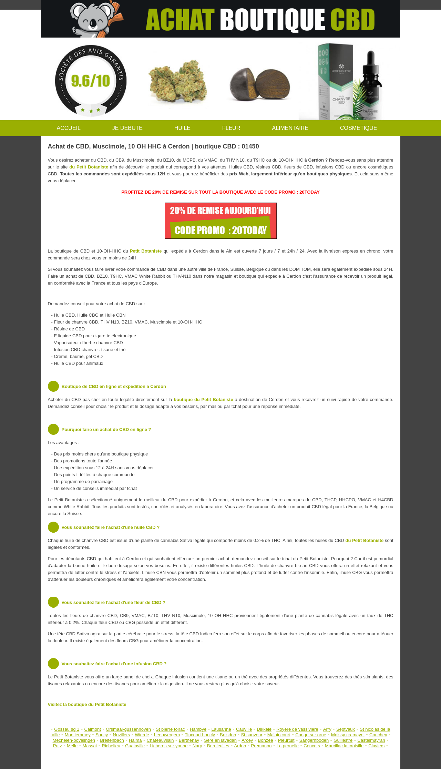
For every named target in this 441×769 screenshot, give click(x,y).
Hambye (198, 729)
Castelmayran (371, 740)
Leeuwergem (167, 734)
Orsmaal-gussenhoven (128, 729)
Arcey (247, 740)
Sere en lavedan (220, 740)
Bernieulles (218, 745)
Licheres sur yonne (169, 745)
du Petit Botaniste (88, 167)
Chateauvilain (160, 740)
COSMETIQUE (358, 128)
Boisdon (228, 734)
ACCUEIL (69, 128)
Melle (72, 745)
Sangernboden (314, 740)
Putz (57, 745)
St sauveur (251, 734)
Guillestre (343, 740)
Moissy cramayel (348, 734)
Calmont (92, 729)
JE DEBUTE (127, 128)
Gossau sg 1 (66, 729)
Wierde (142, 734)
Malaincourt (278, 734)
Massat (89, 745)
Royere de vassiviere (297, 729)
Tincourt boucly (200, 734)
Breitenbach (112, 740)
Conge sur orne (310, 734)
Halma (135, 740)
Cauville (244, 729)
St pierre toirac (170, 729)
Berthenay (189, 740)
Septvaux (345, 729)
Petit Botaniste (146, 251)
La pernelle (288, 745)
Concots (312, 745)
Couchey (378, 734)
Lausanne (221, 729)
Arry (327, 729)
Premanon (261, 745)
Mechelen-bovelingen (74, 740)
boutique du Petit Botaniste (203, 399)
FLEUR (231, 128)
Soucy (101, 734)
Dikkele (264, 729)
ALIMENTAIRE (290, 128)
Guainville (135, 745)
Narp (197, 745)
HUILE (182, 128)
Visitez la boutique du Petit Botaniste (87, 704)
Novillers (121, 734)
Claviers (376, 745)
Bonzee (265, 740)
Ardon (240, 745)
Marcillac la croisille (344, 745)
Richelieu (111, 745)
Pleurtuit (286, 740)
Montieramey (78, 734)
